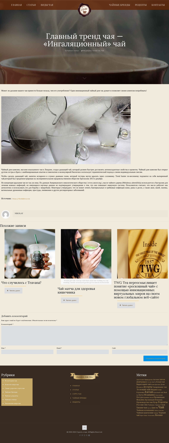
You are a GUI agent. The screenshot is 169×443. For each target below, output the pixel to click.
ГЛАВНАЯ (76, 386)
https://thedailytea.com (21, 199)
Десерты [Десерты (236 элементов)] (147, 386)
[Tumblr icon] (87, 435)
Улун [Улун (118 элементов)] (162, 404)
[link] (66, 130)
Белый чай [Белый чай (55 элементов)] (160, 382)
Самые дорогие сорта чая (15, 388)
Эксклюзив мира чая (13, 403)
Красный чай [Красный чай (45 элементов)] (158, 392)
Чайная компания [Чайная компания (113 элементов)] (145, 410)
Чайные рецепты (11, 396)
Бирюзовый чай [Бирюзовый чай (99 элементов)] (143, 384)
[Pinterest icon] (82, 435)
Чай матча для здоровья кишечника (76, 290)
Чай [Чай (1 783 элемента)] (161, 407)
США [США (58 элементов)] (146, 405)
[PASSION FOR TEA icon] (89, 435)
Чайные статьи (73, 51)
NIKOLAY (19, 213)
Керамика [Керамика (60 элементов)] (140, 392)
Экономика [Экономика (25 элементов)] (151, 415)
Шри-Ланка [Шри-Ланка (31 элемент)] (143, 415)
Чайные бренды (11, 392)
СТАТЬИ (75, 390)
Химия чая (96, 51)
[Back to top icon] (84, 427)
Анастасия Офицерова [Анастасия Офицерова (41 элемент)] (144, 380)
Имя (3, 348)
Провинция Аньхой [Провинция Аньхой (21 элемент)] (148, 397)
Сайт (114, 348)
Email (59, 348)
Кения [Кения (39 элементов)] (159, 390)
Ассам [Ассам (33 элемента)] (149, 382)
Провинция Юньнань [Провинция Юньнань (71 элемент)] (153, 400)
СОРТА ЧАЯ (76, 394)
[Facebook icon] (80, 435)
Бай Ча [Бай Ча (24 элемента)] (154, 382)
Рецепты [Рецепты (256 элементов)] (163, 402)
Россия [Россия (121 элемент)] (139, 404)
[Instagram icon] (84, 435)
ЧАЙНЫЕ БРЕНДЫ (79, 398)
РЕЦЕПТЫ (76, 402)
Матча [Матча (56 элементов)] (140, 395)
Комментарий (7, 324)
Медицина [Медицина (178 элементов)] (149, 394)
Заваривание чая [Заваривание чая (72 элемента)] (160, 387)
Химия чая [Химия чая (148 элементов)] (141, 407)
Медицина (87, 51)
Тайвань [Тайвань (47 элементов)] (151, 405)
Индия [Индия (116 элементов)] (154, 389)
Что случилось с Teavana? (21, 283)
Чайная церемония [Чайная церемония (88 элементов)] (144, 413)
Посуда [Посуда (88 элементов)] (139, 397)
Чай (102, 51)
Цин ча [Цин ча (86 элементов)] (155, 407)
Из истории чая (11, 381)
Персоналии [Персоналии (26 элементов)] (159, 395)
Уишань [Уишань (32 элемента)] (157, 405)
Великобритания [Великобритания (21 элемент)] (155, 384)
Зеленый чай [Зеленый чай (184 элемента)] (143, 389)
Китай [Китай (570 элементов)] (149, 392)
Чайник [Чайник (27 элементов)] (156, 413)
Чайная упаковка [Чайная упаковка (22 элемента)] (159, 410)
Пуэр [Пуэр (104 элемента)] (155, 402)
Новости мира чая (12, 384)
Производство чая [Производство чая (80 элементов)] (144, 402)
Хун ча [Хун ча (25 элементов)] (149, 408)
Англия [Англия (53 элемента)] (156, 379)
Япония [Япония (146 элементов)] (159, 415)
